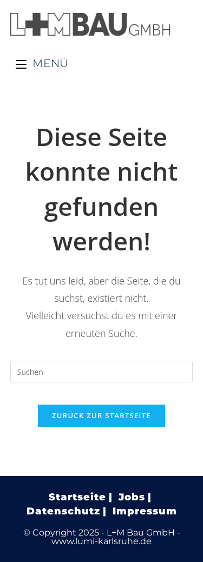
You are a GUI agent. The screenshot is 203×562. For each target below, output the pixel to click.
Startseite (77, 497)
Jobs (132, 497)
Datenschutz (63, 511)
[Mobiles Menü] (42, 63)
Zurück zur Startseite (101, 415)
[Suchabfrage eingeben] (101, 371)
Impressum (145, 511)
